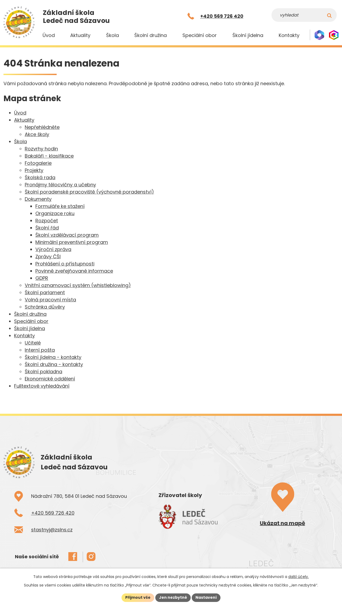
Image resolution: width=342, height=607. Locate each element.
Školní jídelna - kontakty (53, 357)
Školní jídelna (247, 35)
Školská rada (40, 177)
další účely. (298, 576)
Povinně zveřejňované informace (74, 271)
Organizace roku (54, 213)
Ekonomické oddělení (50, 378)
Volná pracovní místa (50, 299)
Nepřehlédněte (42, 127)
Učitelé (33, 342)
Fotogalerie (38, 163)
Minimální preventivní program (71, 242)
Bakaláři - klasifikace (49, 156)
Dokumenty (38, 199)
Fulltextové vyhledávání (41, 386)
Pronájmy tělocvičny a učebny (60, 184)
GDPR (41, 278)
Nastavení (206, 597)
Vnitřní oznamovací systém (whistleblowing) (78, 285)
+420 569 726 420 (52, 513)
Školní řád (47, 227)
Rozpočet (46, 220)
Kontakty (289, 35)
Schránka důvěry (45, 307)
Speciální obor (199, 35)
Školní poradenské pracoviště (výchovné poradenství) (89, 191)
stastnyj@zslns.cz (52, 529)
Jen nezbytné (173, 597)
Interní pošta (40, 350)
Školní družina (150, 35)
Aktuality (80, 35)
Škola (112, 35)
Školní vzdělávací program (67, 235)
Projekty (34, 170)
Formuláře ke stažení (60, 206)
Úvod (49, 35)
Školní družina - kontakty (54, 364)
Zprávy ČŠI (48, 256)
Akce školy (37, 134)
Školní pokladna (43, 371)
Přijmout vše (138, 597)
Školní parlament (45, 292)
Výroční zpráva (53, 249)
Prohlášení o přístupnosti (64, 263)
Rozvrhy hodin (41, 148)
